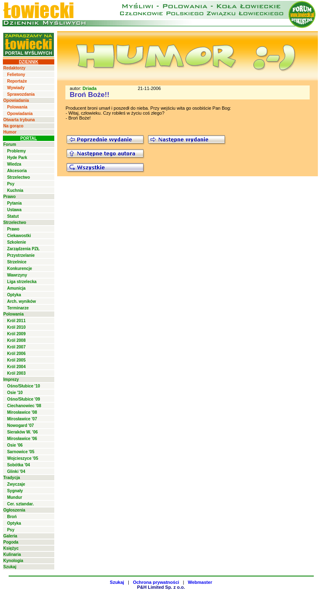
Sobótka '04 (18, 465)
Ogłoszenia (14, 510)
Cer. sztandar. (20, 504)
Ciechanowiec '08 (24, 405)
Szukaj (9, 567)
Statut (13, 216)
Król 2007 (16, 347)
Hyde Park (17, 157)
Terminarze (18, 308)
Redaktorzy (14, 68)
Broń (11, 516)
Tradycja (11, 477)
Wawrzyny (17, 275)
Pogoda (11, 542)
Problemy (16, 151)
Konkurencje (19, 268)
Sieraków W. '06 (22, 432)
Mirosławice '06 (22, 438)
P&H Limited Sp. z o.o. (161, 587)
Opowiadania (16, 100)
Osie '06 (15, 445)
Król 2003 (16, 373)
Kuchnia (15, 190)
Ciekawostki (19, 235)
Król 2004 (16, 366)
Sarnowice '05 (20, 451)
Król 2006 (16, 353)
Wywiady (16, 87)
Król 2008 (16, 340)
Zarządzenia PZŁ (23, 249)
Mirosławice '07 (22, 419)
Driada (90, 88)
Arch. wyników (21, 301)
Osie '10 (15, 392)
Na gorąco (13, 126)
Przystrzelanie (21, 255)
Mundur (14, 497)
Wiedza (14, 164)
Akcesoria (17, 170)
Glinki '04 (16, 471)
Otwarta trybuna (19, 120)
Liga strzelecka (22, 281)
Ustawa (14, 209)
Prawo (9, 196)
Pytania (14, 203)
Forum (9, 144)
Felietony (16, 74)
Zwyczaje (16, 484)
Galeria (10, 536)
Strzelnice (16, 262)
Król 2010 (16, 327)
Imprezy (11, 379)
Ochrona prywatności (156, 582)
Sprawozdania (21, 94)
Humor (9, 132)
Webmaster (200, 582)
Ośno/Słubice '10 (23, 386)
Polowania (17, 107)
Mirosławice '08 (22, 412)
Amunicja (16, 288)
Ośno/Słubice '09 (23, 399)
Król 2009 (16, 334)
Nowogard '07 (20, 425)
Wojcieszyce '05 (22, 458)
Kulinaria (12, 554)
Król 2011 (16, 320)
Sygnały (15, 491)
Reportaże (17, 81)
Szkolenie (16, 242)
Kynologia (13, 560)
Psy (10, 184)
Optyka (14, 295)
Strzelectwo (18, 177)
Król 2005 (16, 360)
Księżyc (11, 548)
